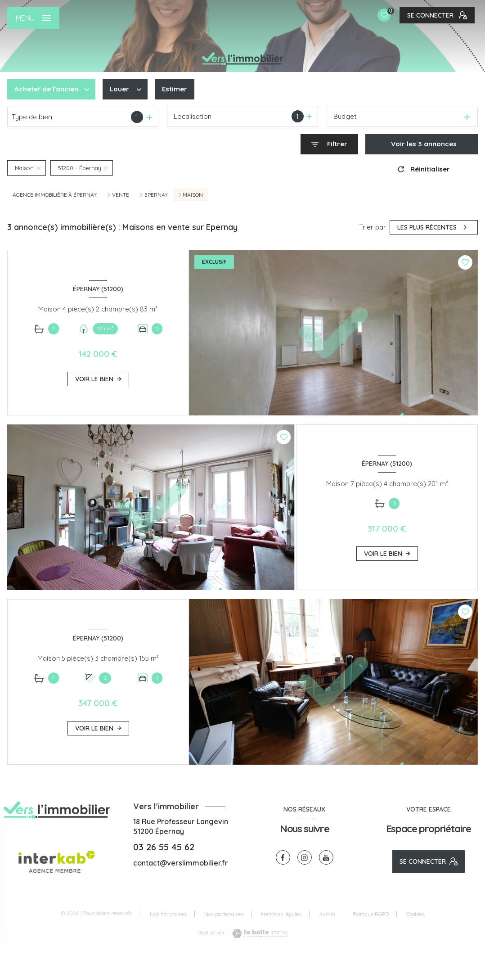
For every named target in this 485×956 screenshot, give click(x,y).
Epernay (156, 195)
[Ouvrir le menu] (33, 18)
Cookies (415, 914)
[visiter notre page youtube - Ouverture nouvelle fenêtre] (326, 857)
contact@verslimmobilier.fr (180, 862)
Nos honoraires (168, 914)
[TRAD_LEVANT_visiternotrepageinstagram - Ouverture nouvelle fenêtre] (304, 857)
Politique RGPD (371, 914)
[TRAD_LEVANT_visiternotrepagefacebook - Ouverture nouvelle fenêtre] (283, 857)
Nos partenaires (223, 914)
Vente (120, 195)
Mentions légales (281, 914)
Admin (327, 914)
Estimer (174, 89)
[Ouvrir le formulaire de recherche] (329, 144)
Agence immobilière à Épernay (55, 194)
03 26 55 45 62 (163, 846)
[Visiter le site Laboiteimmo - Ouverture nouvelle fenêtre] (257, 933)
